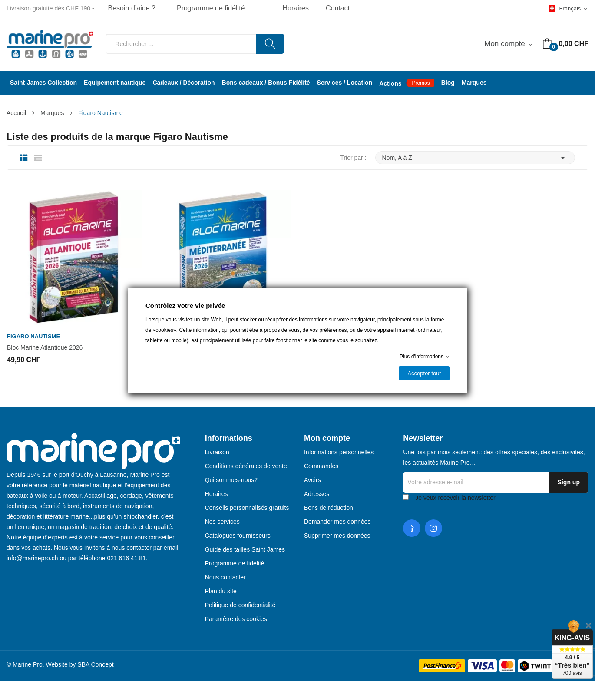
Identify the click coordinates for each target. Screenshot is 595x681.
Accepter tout (424, 373)
